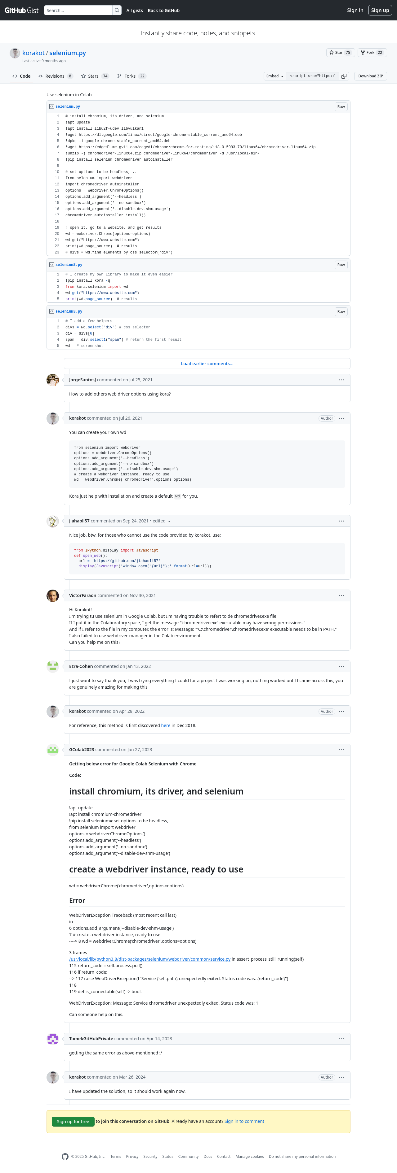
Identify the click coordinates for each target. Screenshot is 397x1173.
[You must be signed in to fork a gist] (372, 52)
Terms (115, 1156)
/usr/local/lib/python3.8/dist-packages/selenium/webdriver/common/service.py (149, 959)
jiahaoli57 (79, 521)
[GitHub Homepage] (65, 1157)
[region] (198, 184)
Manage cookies (249, 1156)
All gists (135, 10)
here (165, 725)
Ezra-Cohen (81, 666)
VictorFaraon (82, 595)
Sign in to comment (244, 1121)
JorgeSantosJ (82, 380)
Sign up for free (73, 1121)
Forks (131, 76)
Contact (223, 1156)
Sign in (355, 10)
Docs (207, 1156)
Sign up (380, 10)
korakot (33, 53)
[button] (344, 76)
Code (21, 76)
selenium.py (67, 53)
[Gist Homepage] (22, 10)
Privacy (132, 1156)
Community (188, 1156)
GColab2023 (81, 749)
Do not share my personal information (302, 1156)
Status (168, 1156)
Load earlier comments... (207, 363)
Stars (95, 76)
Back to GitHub (164, 10)
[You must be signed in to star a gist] (340, 52)
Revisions (56, 76)
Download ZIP (370, 76)
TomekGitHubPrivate (91, 1038)
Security (151, 1156)
